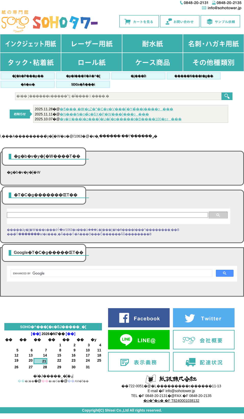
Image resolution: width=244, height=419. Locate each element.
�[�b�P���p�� (27, 76)
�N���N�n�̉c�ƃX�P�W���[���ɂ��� (104, 114)
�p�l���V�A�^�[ (83, 76)
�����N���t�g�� (193, 76)
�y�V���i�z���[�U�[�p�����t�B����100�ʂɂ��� (121, 119)
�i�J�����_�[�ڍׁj (53, 376)
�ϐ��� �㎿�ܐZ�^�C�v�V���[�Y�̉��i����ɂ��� (116, 109)
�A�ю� (28, 84)
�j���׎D (138, 76)
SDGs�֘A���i (83, 84)
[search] (111, 273)
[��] (35, 334)
